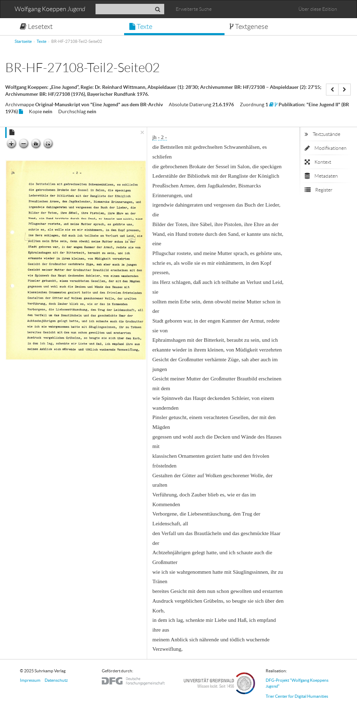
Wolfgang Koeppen (50, 9)
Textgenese (249, 26)
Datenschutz (56, 680)
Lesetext (36, 26)
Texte (140, 26)
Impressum (30, 680)
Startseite (23, 41)
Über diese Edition (317, 9)
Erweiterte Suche (194, 9)
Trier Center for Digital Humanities (297, 696)
